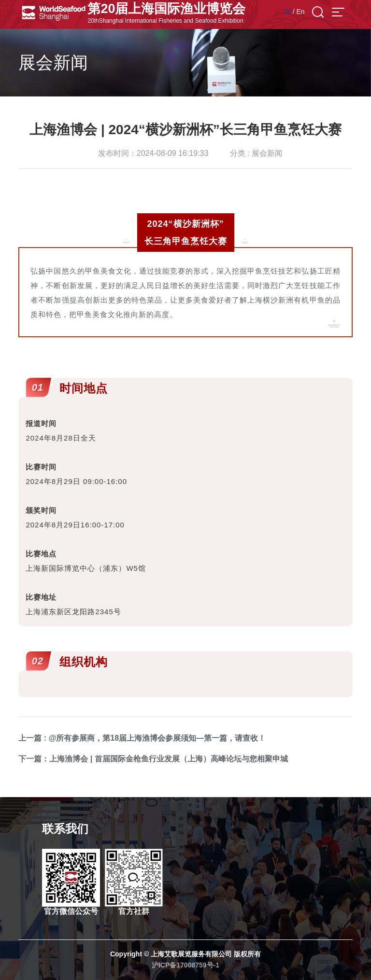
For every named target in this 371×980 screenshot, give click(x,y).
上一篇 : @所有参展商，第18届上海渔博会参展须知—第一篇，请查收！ (142, 738)
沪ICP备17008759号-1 (185, 965)
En (300, 11)
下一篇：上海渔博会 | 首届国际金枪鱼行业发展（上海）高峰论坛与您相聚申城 (152, 759)
